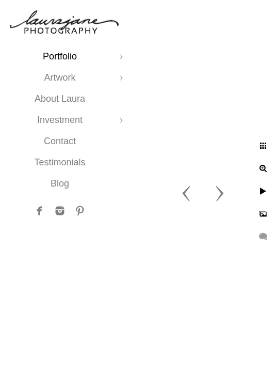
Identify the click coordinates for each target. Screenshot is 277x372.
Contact (60, 141)
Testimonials (59, 162)
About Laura (60, 99)
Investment (60, 120)
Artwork (59, 77)
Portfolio (60, 56)
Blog (60, 183)
